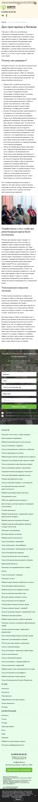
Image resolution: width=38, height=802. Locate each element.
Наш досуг (5, 688)
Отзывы (4, 723)
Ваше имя (6, 394)
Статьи (4, 719)
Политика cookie (16, 797)
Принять (18, 799)
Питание (5, 707)
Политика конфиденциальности (13, 745)
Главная (4, 22)
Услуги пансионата (8, 703)
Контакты (5, 715)
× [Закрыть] (35, 796)
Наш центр (5, 692)
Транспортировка (8, 726)
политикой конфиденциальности (25, 413)
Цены (3, 734)
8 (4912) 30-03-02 (9, 12)
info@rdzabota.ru (19, 762)
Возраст (6, 374)
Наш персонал (7, 696)
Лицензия (5, 738)
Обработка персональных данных (13, 741)
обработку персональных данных (26, 416)
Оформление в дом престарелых (13, 700)
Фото (4, 730)
